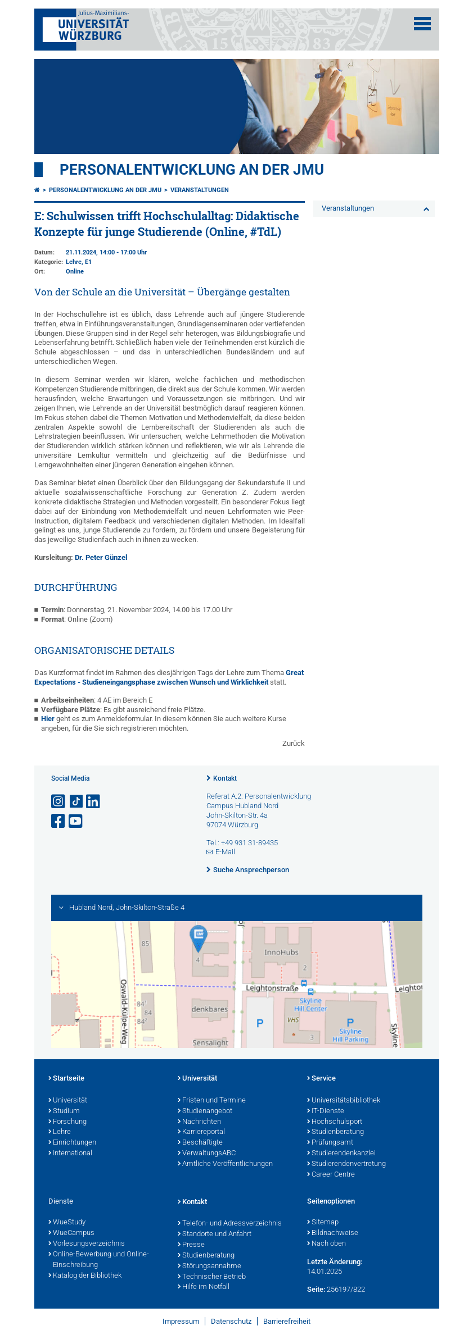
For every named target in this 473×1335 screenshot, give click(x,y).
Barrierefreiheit (286, 1321)
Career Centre (331, 1175)
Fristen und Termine (212, 1101)
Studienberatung (335, 1132)
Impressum (181, 1321)
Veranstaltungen (199, 190)
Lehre (59, 1132)
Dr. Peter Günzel (101, 557)
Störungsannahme (209, 1266)
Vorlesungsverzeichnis (86, 1244)
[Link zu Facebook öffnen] (59, 821)
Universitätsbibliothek (343, 1101)
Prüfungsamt (330, 1143)
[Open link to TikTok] (76, 802)
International (70, 1154)
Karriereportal (201, 1132)
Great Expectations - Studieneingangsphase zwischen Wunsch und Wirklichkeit (169, 677)
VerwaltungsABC (207, 1154)
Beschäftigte (200, 1143)
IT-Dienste (325, 1111)
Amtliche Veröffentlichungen (225, 1164)
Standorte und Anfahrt (214, 1234)
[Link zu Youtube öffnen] (76, 821)
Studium (64, 1111)
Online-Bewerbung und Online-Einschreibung (98, 1260)
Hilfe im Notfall (203, 1287)
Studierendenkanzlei (341, 1154)
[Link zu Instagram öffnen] (59, 802)
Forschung (67, 1122)
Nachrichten (199, 1122)
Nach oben (326, 1244)
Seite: (316, 1289)
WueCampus (71, 1233)
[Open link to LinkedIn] (94, 802)
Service (321, 1079)
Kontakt (225, 778)
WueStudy (66, 1223)
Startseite (66, 1079)
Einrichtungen (72, 1143)
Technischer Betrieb (212, 1277)
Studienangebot (205, 1111)
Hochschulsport (334, 1122)
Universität (67, 1101)
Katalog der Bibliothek (84, 1276)
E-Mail (225, 852)
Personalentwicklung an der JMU (192, 169)
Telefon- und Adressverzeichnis (230, 1224)
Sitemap (323, 1223)
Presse (191, 1245)
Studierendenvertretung (346, 1164)
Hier (48, 718)
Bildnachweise (332, 1233)
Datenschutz (231, 1321)
